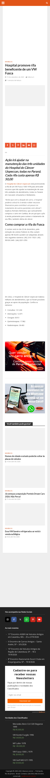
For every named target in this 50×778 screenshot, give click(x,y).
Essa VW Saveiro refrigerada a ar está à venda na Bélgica (22, 532)
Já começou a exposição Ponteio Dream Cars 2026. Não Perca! (25, 495)
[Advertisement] (25, 33)
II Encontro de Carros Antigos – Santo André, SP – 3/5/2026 (25, 643)
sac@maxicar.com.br (28, 776)
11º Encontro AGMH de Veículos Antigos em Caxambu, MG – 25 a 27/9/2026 (26, 635)
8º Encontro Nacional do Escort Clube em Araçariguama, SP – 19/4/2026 (26, 660)
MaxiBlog (8, 62)
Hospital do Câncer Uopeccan (18, 184)
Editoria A (30, 77)
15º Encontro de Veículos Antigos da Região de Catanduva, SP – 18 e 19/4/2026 (24, 652)
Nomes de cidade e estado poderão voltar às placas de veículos (25, 457)
